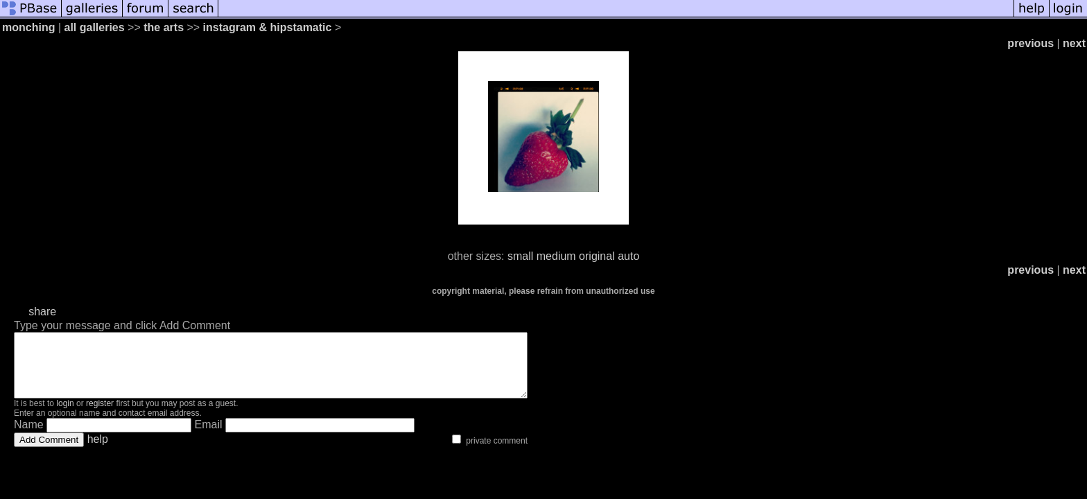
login (64, 416)
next (1074, 43)
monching (28, 27)
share (42, 311)
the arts (164, 27)
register (100, 416)
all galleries (94, 27)
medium (556, 256)
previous (1030, 43)
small (520, 256)
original (597, 256)
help (97, 451)
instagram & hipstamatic (267, 27)
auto (628, 256)
